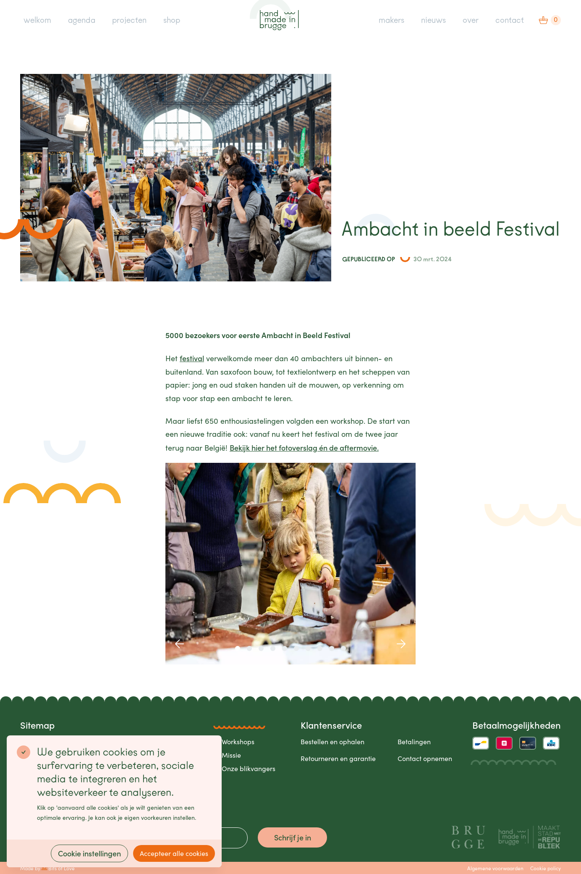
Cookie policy (545, 868)
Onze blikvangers (248, 768)
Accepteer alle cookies (174, 853)
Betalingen (414, 741)
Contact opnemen (425, 758)
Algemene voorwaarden (495, 868)
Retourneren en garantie (338, 758)
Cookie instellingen (89, 853)
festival (192, 358)
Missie (231, 755)
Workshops (238, 741)
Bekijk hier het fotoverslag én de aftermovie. (304, 447)
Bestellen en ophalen (332, 741)
